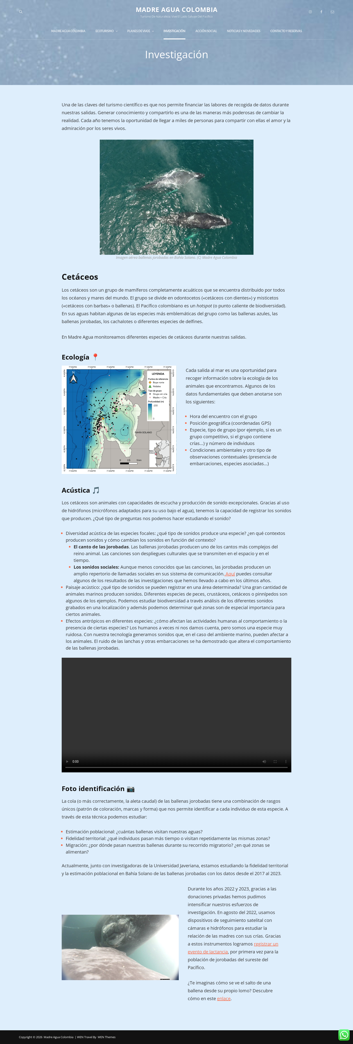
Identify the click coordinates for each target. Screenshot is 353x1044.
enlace (224, 998)
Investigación (174, 31)
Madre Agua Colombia (176, 9)
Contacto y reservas (286, 31)
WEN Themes (106, 1037)
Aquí (229, 574)
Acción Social (206, 31)
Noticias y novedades (243, 31)
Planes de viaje (141, 31)
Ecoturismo (106, 31)
